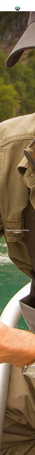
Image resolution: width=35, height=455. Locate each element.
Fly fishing (19, 235)
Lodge (15, 235)
